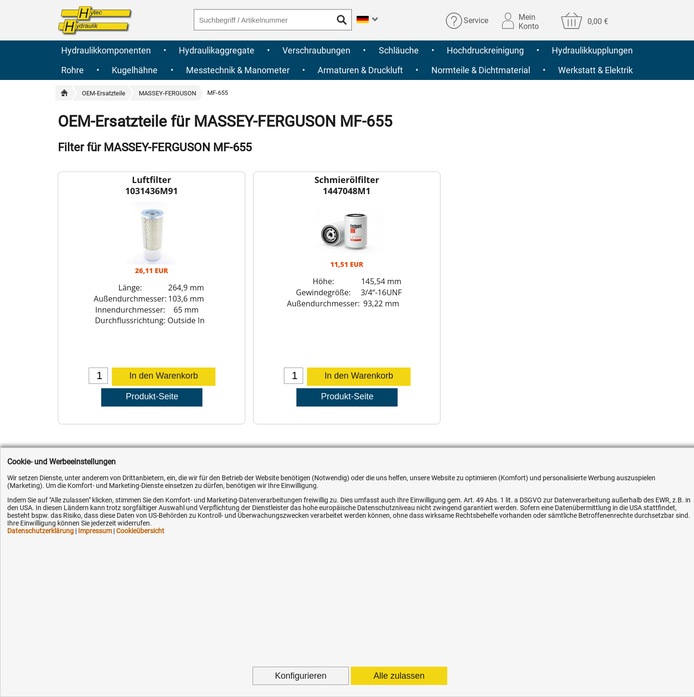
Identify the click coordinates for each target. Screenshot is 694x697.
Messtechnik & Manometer (238, 70)
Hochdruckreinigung (485, 50)
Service (476, 20)
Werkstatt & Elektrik (595, 70)
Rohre (72, 70)
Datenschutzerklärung (40, 531)
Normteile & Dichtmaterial (480, 70)
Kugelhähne (135, 70)
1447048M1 (347, 191)
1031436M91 (151, 191)
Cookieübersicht (140, 531)
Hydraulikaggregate (216, 50)
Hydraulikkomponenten (106, 50)
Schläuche (399, 50)
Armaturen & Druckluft (360, 70)
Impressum (95, 531)
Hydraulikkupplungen (592, 50)
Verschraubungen (316, 50)
